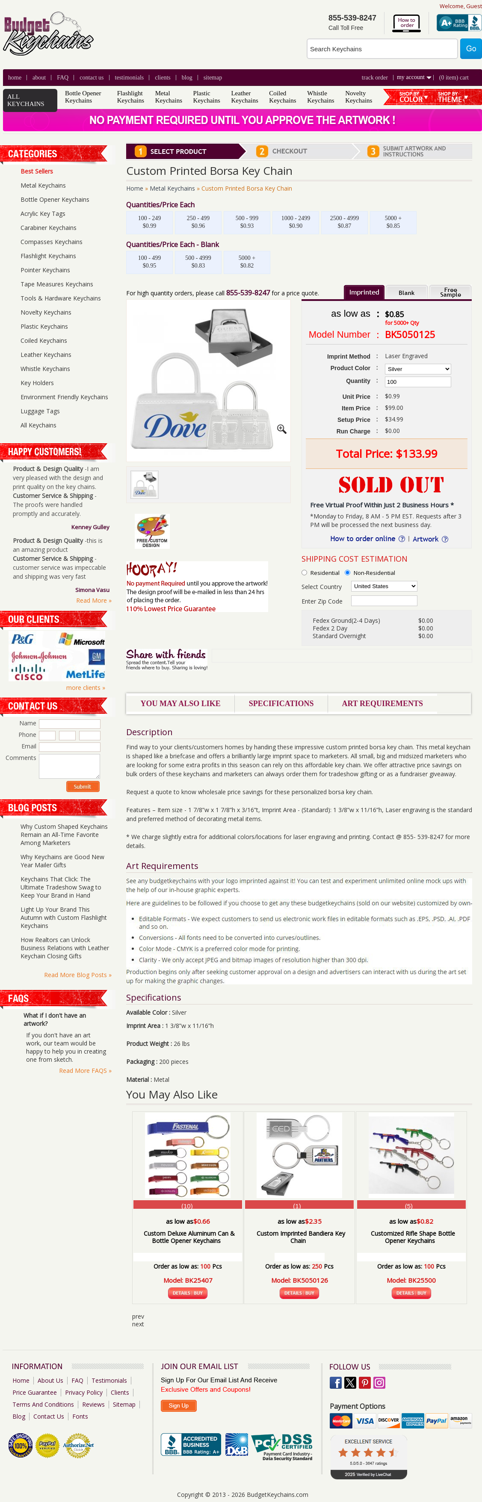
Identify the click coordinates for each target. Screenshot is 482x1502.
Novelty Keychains (358, 97)
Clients (120, 1392)
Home (14, 77)
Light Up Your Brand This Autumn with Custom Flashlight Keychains (64, 917)
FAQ (62, 77)
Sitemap (213, 77)
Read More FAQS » (85, 1070)
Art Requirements (382, 703)
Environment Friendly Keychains (64, 397)
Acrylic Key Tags (43, 213)
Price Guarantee (34, 1392)
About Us (50, 1380)
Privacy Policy (84, 1392)
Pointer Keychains (45, 270)
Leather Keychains (244, 97)
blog (187, 77)
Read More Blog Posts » (78, 975)
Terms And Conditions (43, 1404)
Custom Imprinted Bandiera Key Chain (301, 1237)
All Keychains (38, 425)
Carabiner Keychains (49, 228)
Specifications (281, 703)
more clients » (85, 687)
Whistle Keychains (320, 97)
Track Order (375, 77)
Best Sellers (37, 171)
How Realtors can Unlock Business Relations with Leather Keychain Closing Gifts (65, 948)
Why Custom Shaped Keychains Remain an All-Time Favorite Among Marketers (64, 834)
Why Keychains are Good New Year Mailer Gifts (62, 861)
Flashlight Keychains (130, 97)
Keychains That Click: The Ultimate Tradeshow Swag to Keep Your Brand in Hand (61, 887)
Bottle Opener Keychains (83, 97)
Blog (18, 1416)
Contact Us (91, 77)
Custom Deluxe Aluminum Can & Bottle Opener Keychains (189, 1237)
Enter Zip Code (322, 601)
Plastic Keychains (206, 97)
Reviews (93, 1404)
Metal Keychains (168, 97)
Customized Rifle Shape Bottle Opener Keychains (413, 1237)
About (39, 77)
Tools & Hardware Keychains (61, 298)
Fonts (80, 1416)
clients (163, 77)
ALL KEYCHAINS (25, 100)
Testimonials (129, 77)
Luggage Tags (40, 411)
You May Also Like (181, 703)
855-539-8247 (248, 292)
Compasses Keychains (52, 242)
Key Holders (37, 383)
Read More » (94, 600)
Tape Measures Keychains (57, 284)
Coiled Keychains (282, 97)
